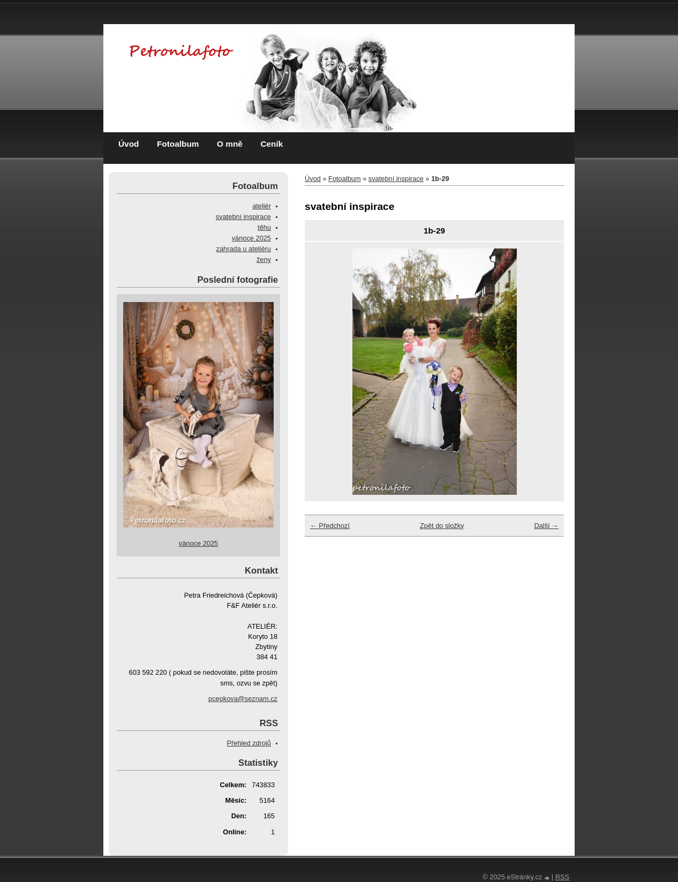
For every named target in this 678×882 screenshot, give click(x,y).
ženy (264, 259)
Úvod (128, 143)
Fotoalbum (178, 143)
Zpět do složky (442, 526)
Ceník (271, 143)
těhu (264, 227)
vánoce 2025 (251, 238)
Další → (546, 526)
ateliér (261, 206)
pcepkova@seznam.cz (242, 699)
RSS (562, 877)
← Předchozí (330, 526)
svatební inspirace (396, 179)
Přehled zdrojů (249, 743)
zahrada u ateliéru (243, 249)
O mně (230, 143)
